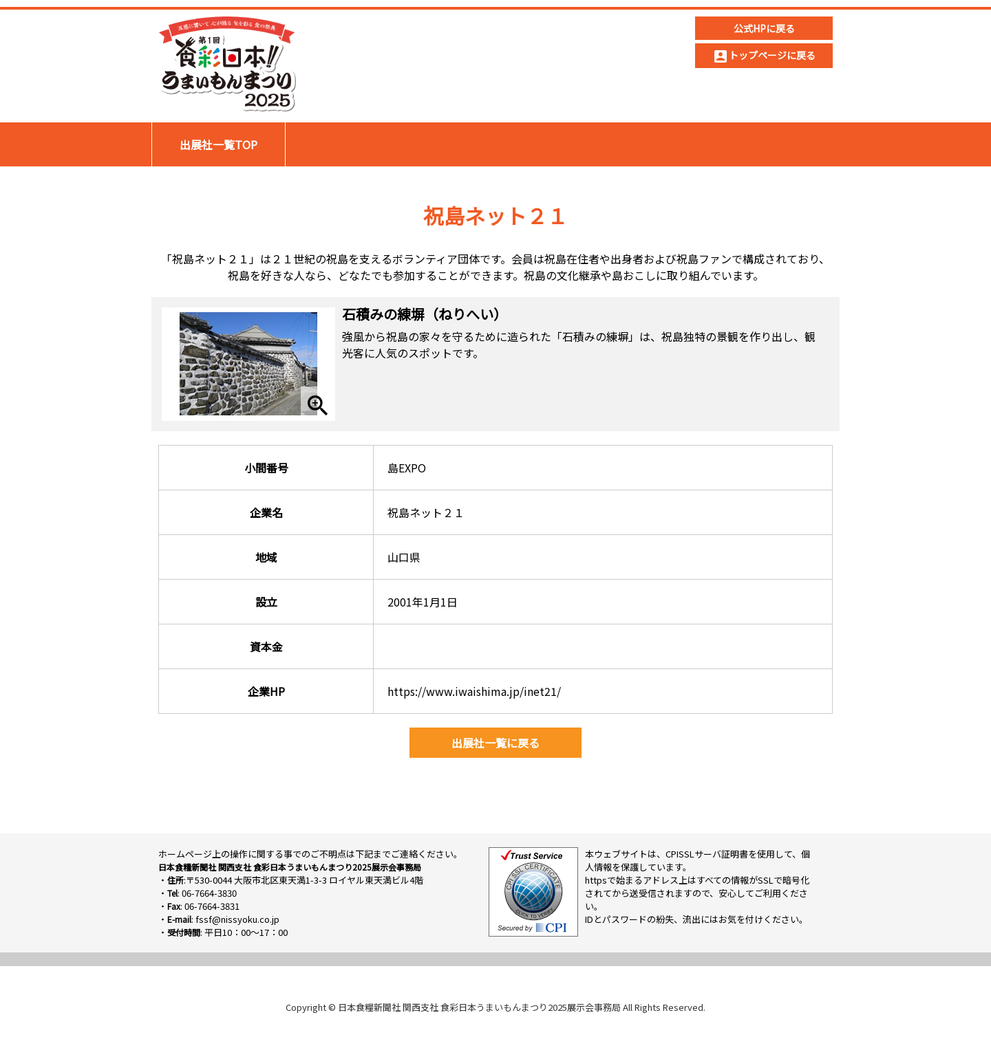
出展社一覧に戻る (495, 742)
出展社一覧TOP (218, 144)
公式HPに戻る (764, 28)
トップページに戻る (764, 56)
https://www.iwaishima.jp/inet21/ (474, 691)
